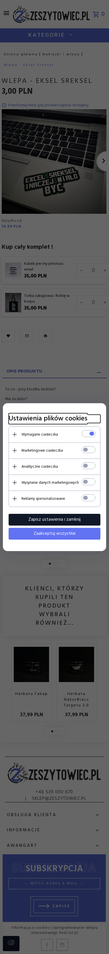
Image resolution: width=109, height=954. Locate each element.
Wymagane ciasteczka (40, 435)
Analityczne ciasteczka (40, 467)
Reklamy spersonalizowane (43, 499)
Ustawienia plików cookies (48, 419)
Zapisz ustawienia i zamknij (54, 519)
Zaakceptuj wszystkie (55, 533)
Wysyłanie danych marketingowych (50, 483)
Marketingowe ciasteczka (42, 451)
